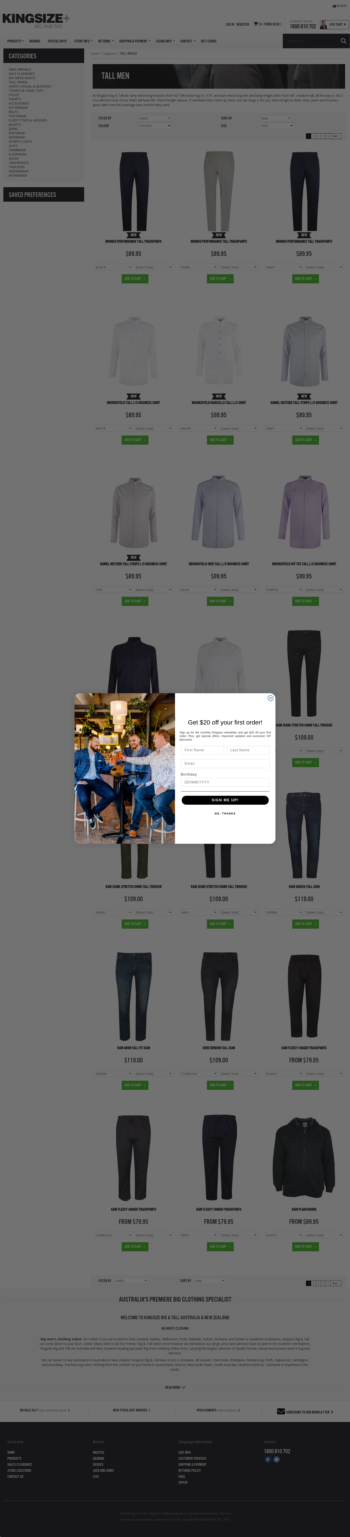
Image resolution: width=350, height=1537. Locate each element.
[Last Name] (248, 750)
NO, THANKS (225, 813)
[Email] (225, 763)
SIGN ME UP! (225, 800)
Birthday (189, 774)
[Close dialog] (270, 698)
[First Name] (202, 750)
